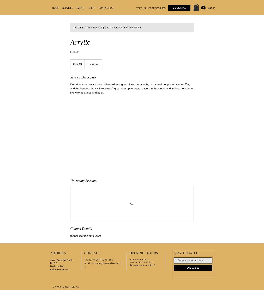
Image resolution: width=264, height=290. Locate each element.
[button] (196, 7)
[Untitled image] (132, 136)
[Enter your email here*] (193, 260)
